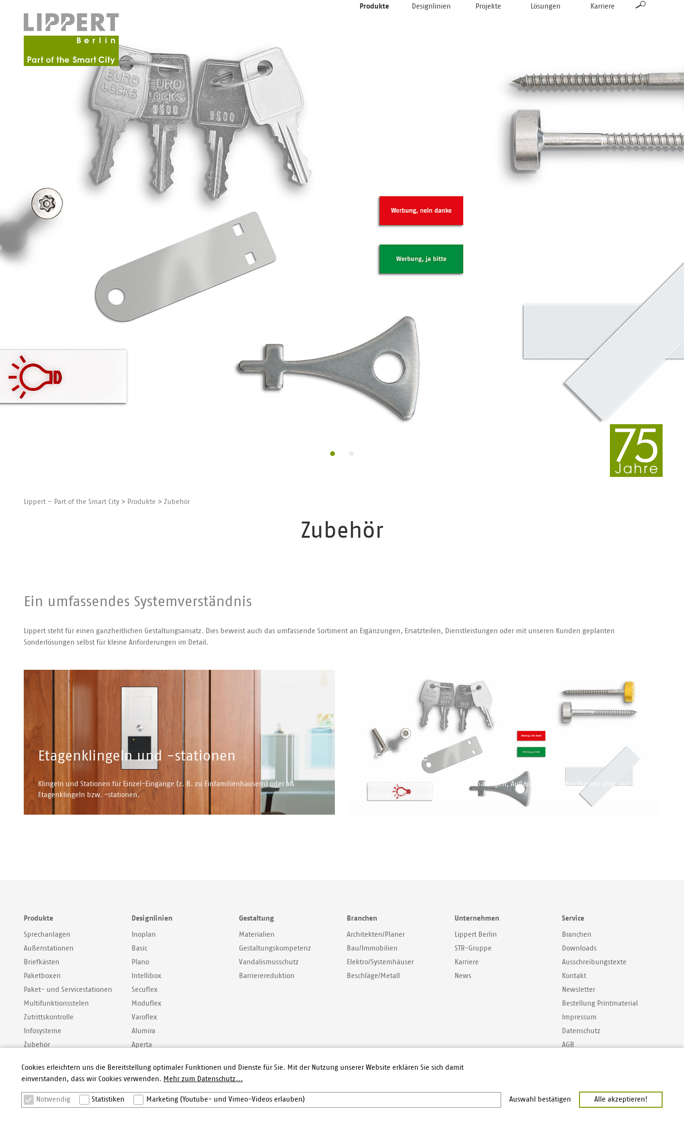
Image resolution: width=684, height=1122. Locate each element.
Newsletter (578, 989)
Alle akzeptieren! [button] (620, 1099)
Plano (140, 962)
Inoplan (144, 934)
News (463, 975)
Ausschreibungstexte (594, 962)
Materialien (257, 934)
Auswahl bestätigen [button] (540, 1099)
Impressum (579, 1017)
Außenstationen (49, 948)
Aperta (142, 1044)
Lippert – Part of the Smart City (71, 501)
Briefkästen (41, 962)
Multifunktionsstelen (56, 1003)
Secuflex (145, 989)
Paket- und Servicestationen (68, 989)
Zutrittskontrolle (49, 1017)
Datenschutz (581, 1031)
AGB (568, 1044)
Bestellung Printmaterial (600, 1003)
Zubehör (37, 1044)
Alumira (143, 1031)
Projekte (488, 28)
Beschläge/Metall (373, 975)
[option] (342, 231)
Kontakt (574, 975)
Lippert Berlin (476, 934)
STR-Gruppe (473, 948)
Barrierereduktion (266, 975)
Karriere (602, 28)
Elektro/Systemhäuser (380, 962)
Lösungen (545, 28)
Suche (641, 26)
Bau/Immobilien (372, 948)
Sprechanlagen (47, 934)
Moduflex (147, 1003)
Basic (139, 948)
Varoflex (144, 1017)
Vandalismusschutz (269, 962)
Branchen (576, 934)
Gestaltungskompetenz (275, 948)
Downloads (579, 948)
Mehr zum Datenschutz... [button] (203, 1079)
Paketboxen (42, 975)
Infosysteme (42, 1031)
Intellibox (147, 975)
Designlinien (431, 28)
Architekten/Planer (376, 934)
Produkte (374, 28)
